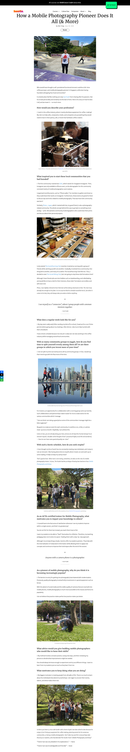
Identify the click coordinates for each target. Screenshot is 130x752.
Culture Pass (65, 11)
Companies (74, 11)
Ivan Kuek (66, 97)
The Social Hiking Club (54, 274)
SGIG (60, 184)
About (82, 11)
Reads (65, 30)
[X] (1, 374)
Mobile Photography (75, 511)
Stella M (61, 169)
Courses (55, 11)
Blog (89, 11)
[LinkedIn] (1, 377)
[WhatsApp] (1, 380)
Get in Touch (111, 5)
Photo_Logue (47, 205)
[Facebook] (1, 372)
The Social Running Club (53, 266)
